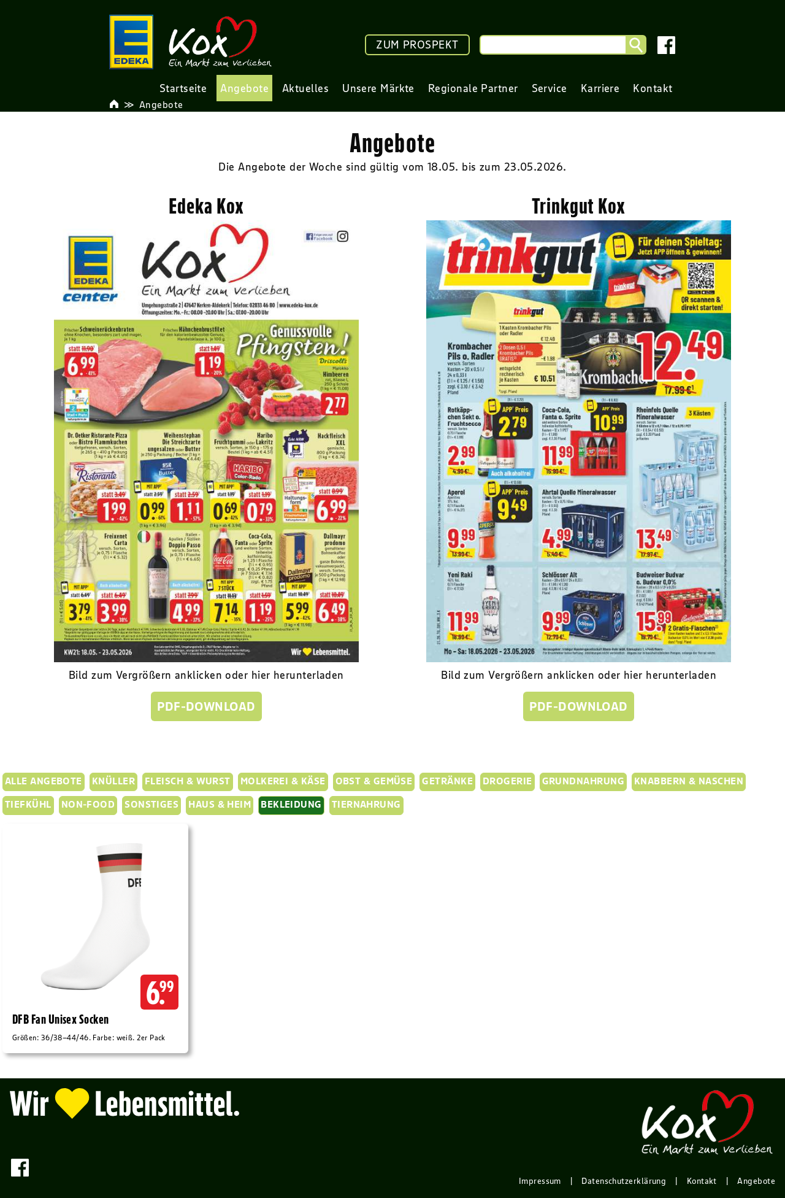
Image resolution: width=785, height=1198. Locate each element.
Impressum (540, 1180)
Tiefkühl (28, 804)
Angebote (161, 104)
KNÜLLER (113, 781)
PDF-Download (206, 706)
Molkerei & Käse (283, 781)
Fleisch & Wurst (188, 781)
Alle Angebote (43, 781)
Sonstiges (151, 804)
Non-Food (88, 804)
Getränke (447, 781)
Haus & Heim (219, 804)
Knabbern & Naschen (688, 781)
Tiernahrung (366, 804)
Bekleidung (291, 804)
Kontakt (702, 1180)
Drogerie (507, 781)
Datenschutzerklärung (623, 1180)
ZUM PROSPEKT (417, 45)
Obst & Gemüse (374, 781)
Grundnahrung (583, 781)
